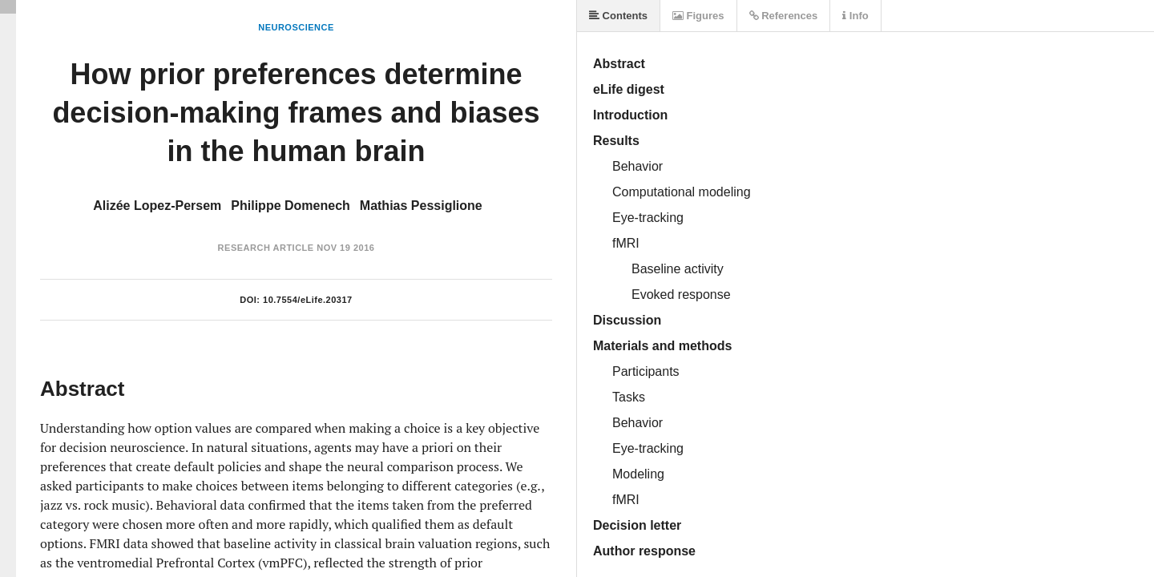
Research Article (266, 247)
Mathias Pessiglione (421, 205)
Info (855, 16)
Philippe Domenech (290, 205)
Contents (618, 16)
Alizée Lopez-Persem (157, 205)
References (783, 16)
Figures (698, 16)
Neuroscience (296, 27)
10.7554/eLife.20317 (308, 300)
